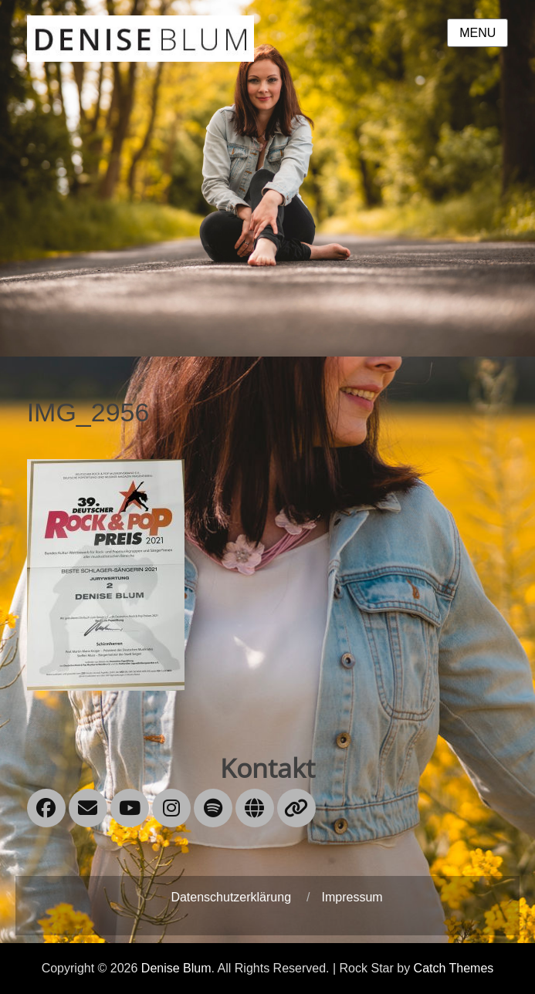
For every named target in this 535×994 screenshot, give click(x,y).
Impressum (351, 897)
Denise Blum (176, 968)
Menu (477, 32)
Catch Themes (454, 968)
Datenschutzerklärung (231, 897)
